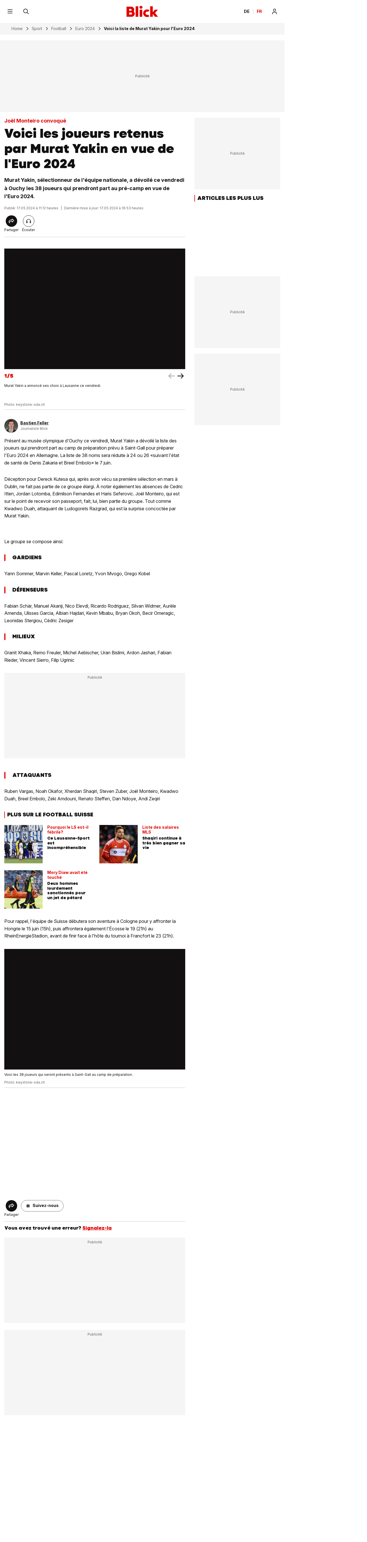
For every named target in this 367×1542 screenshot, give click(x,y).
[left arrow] (180, 376)
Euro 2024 (85, 28)
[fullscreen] (94, 309)
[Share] (11, 221)
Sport (37, 28)
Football (58, 28)
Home (17, 28)
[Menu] (10, 11)
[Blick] (142, 11)
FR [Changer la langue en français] (259, 11)
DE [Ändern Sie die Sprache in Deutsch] (247, 11)
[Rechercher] (26, 11)
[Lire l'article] (28, 221)
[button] (42, 1206)
